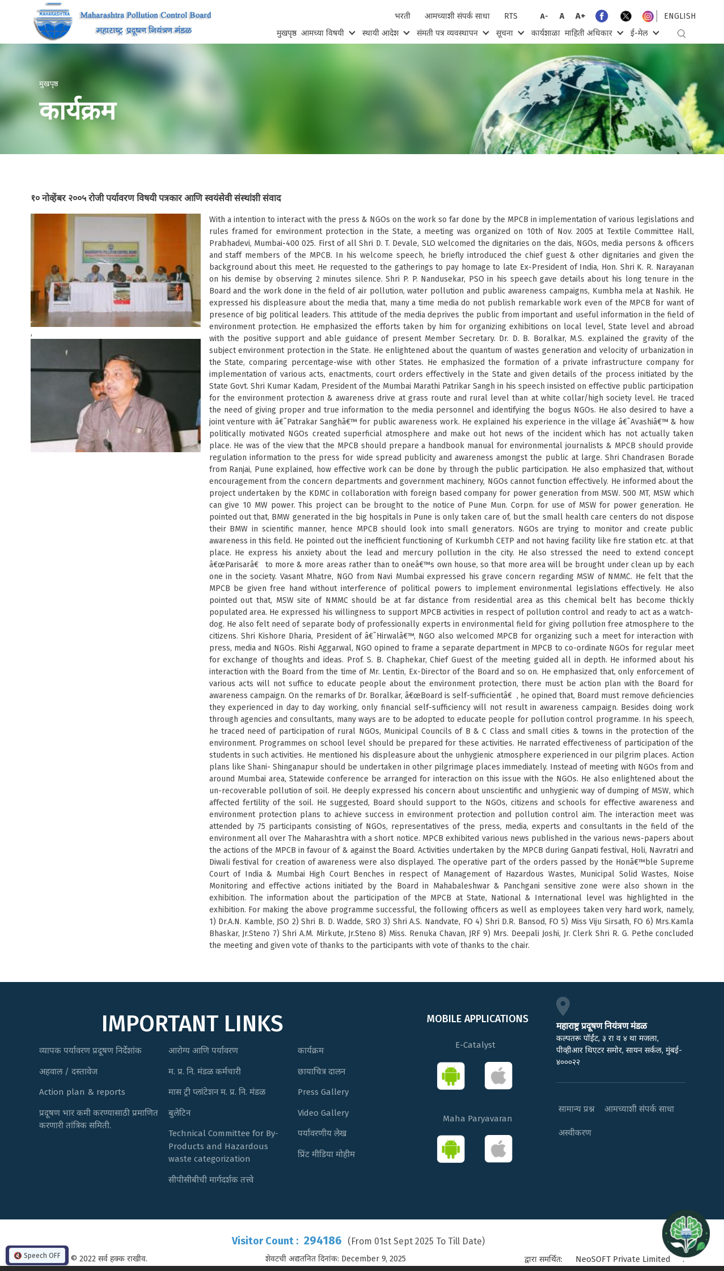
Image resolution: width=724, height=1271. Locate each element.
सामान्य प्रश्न (576, 1109)
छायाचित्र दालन (321, 1071)
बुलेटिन (179, 1113)
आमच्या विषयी (327, 32)
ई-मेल (643, 32)
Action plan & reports (82, 1092)
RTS (511, 16)
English (680, 16)
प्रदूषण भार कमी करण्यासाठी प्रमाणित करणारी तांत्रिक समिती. (98, 1119)
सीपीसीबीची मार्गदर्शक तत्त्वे (210, 1180)
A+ (580, 16)
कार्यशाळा (545, 33)
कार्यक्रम (311, 1050)
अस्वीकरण (574, 1133)
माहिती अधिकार (592, 32)
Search (681, 33)
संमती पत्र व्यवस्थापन (451, 32)
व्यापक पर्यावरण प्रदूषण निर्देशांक (90, 1050)
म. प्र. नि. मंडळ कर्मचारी (204, 1071)
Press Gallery (323, 1092)
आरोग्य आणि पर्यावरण (203, 1050)
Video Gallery (323, 1113)
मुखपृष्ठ (287, 33)
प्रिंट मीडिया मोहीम (326, 1154)
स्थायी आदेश (384, 32)
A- (544, 16)
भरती (402, 16)
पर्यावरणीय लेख (322, 1133)
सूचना (509, 32)
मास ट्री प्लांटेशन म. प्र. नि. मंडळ (216, 1092)
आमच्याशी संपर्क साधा (457, 16)
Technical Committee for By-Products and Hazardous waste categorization (223, 1146)
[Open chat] (686, 1233)
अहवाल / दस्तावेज (68, 1071)
